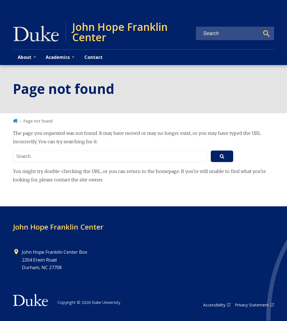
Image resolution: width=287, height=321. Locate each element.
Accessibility (214, 305)
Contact (93, 57)
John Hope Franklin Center (58, 227)
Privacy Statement (252, 305)
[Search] (266, 33)
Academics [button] (58, 57)
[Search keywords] (228, 33)
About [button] (24, 57)
